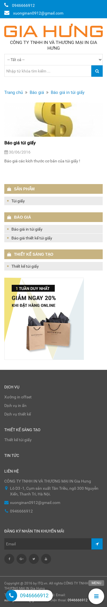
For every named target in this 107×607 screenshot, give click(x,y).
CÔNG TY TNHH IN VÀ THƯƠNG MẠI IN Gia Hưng (53, 45)
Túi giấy (18, 201)
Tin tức (11, 455)
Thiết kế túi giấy (25, 266)
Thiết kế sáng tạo (22, 429)
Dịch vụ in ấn (15, 405)
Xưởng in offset (18, 397)
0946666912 (78, 600)
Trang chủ (13, 92)
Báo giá (37, 92)
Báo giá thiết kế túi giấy (31, 238)
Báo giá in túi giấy (67, 92)
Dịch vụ (11, 387)
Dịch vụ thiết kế (17, 414)
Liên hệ (11, 471)
